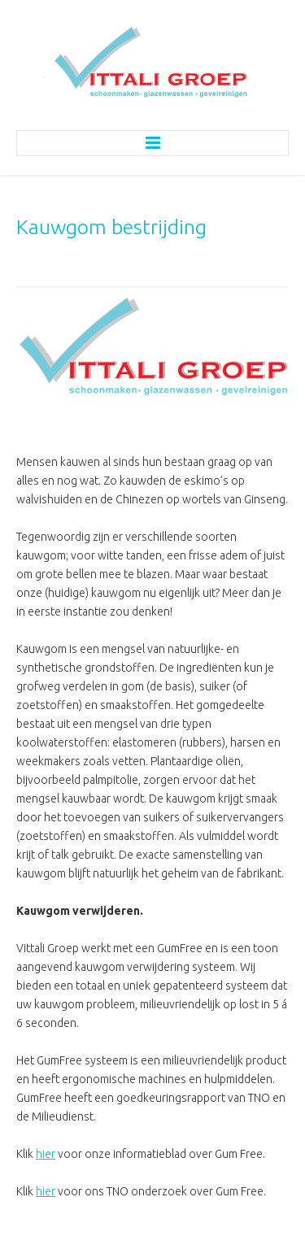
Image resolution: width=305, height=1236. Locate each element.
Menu (152, 143)
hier (45, 1153)
